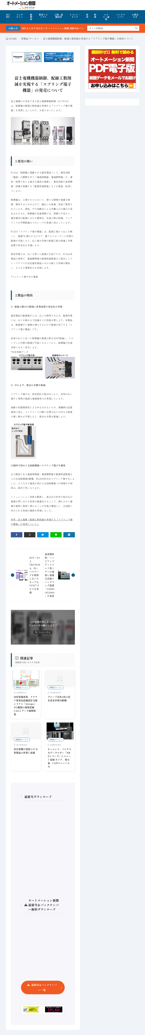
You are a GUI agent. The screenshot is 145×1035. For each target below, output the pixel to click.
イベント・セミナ (74, 15)
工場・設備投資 (58, 15)
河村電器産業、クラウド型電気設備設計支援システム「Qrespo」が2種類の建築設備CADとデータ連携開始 (25, 705)
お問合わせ (135, 15)
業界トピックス (43, 15)
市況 (87, 15)
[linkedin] (69, 534)
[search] (136, 28)
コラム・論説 (106, 17)
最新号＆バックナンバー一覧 (44, 987)
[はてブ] (43, 534)
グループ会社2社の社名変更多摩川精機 (59, 698)
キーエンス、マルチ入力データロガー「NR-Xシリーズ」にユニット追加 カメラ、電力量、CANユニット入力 (59, 757)
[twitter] (30, 534)
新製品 (31, 17)
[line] (56, 534)
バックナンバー (120, 15)
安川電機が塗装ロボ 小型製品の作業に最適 (26, 750)
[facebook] (16, 534)
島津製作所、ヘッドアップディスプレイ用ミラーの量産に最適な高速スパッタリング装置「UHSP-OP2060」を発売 (50, 575)
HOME (8, 15)
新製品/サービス (30, 38)
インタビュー (19, 15)
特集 (95, 15)
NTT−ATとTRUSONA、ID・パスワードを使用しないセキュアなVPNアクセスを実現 (34, 575)
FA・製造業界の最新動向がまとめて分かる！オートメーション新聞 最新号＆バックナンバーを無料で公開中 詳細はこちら (73, 28)
